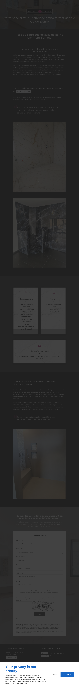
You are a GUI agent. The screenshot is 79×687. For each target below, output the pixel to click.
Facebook (24, 683)
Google (17, 683)
